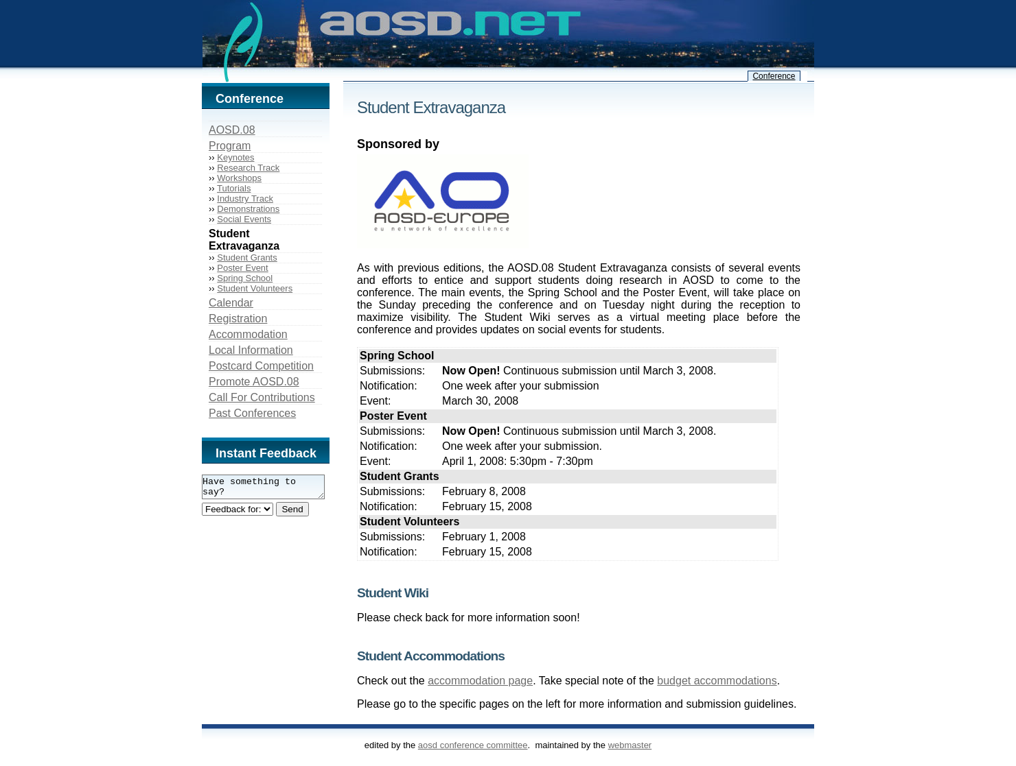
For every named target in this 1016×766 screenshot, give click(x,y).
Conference (773, 76)
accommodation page (480, 680)
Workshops (239, 178)
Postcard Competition (261, 366)
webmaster (630, 745)
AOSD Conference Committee (473, 745)
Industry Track (245, 198)
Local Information (251, 350)
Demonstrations (248, 209)
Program (230, 146)
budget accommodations (716, 680)
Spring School (245, 278)
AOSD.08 (232, 130)
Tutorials (234, 188)
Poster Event (242, 268)
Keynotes (235, 157)
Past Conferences (252, 413)
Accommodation (248, 334)
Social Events (244, 219)
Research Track (248, 168)
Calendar (231, 303)
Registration (238, 318)
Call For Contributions (262, 397)
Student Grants (247, 257)
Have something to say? (270, 489)
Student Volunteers (254, 288)
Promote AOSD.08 (254, 381)
